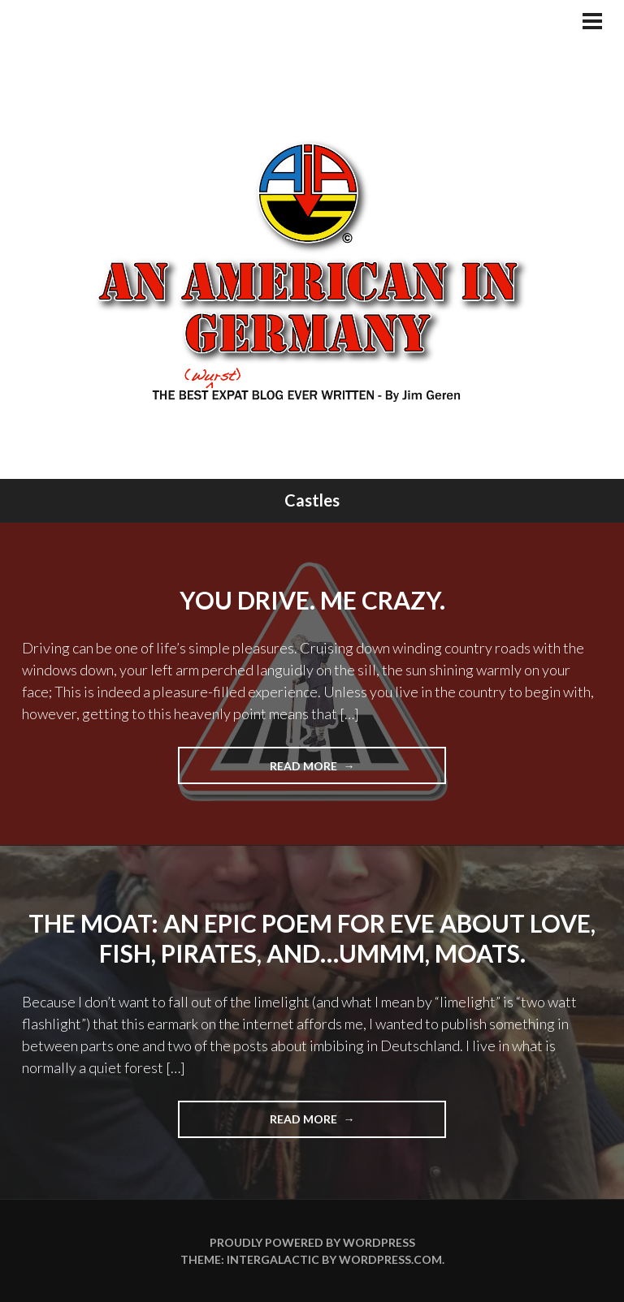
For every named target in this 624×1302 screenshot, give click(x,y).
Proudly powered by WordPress (312, 1242)
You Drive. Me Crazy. (312, 599)
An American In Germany (312, 270)
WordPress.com (390, 1259)
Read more (326, 771)
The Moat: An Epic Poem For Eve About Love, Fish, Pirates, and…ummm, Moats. (312, 938)
